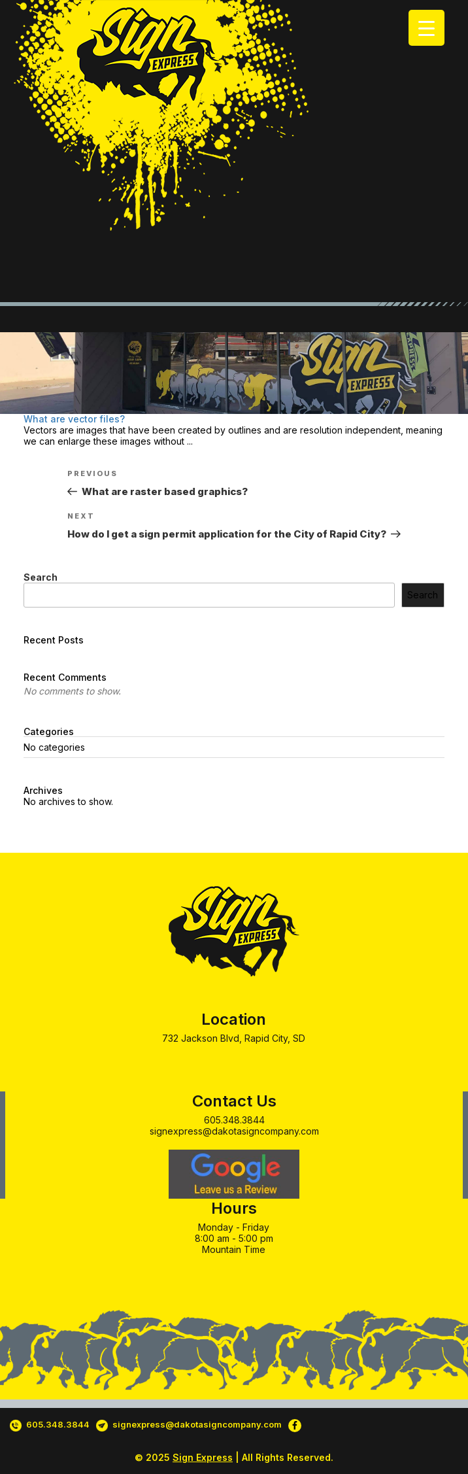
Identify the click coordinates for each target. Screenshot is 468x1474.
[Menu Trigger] (426, 28)
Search (41, 577)
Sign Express (203, 1457)
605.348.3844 (234, 1119)
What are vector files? (74, 418)
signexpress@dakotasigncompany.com (234, 1131)
